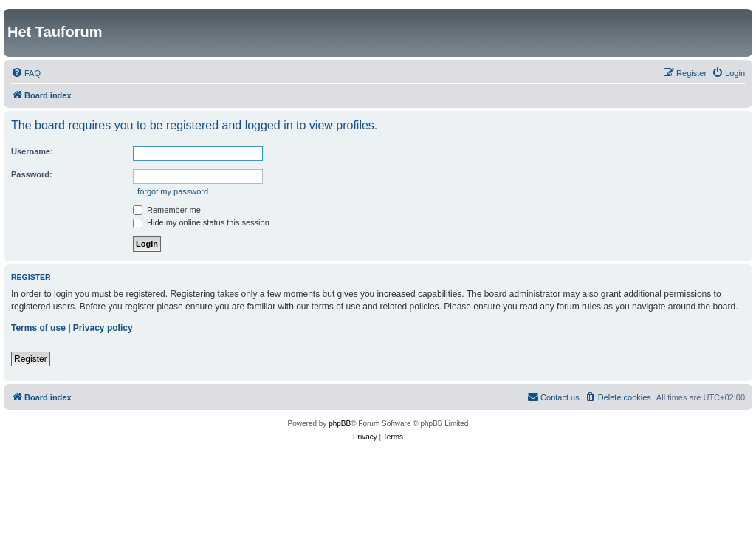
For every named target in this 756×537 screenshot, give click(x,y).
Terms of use (38, 328)
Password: (31, 174)
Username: (32, 151)
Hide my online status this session (201, 222)
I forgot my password (170, 191)
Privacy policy (103, 328)
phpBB (340, 424)
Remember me (167, 209)
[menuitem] (26, 73)
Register (30, 359)
